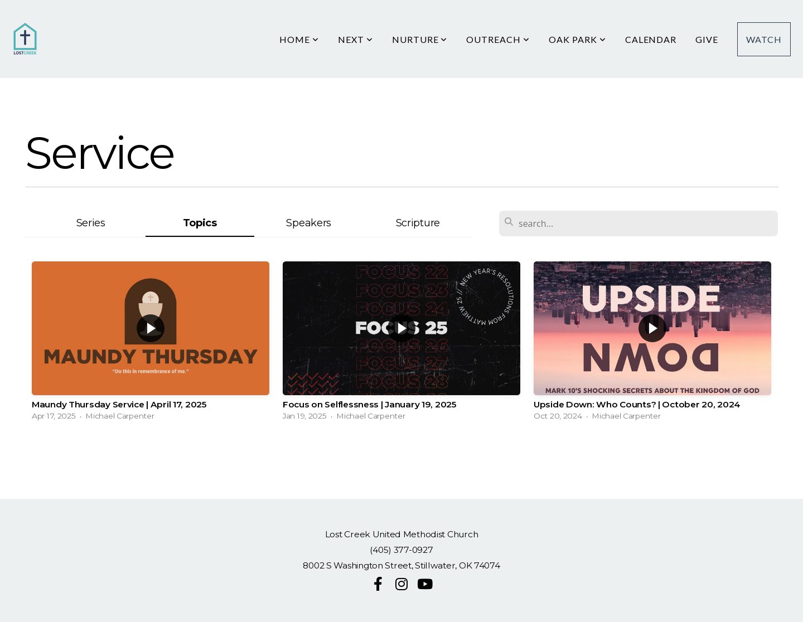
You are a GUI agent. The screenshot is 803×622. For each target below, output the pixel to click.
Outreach (498, 39)
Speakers (308, 222)
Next (355, 39)
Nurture (420, 39)
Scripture (418, 222)
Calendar (651, 39)
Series (90, 222)
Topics (200, 222)
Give (706, 39)
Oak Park (577, 39)
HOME (299, 39)
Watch (764, 39)
